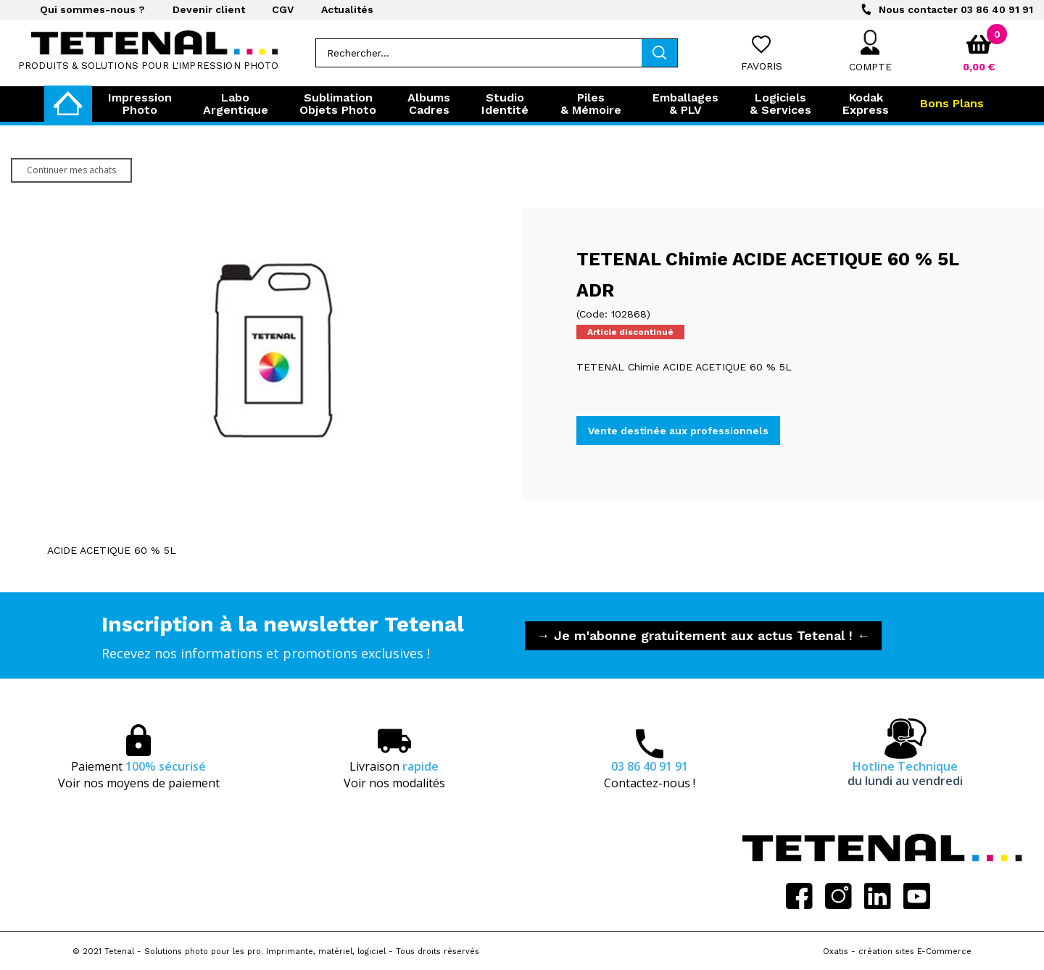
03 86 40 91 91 (956, 9)
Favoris (761, 66)
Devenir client (209, 9)
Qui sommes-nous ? (92, 9)
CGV (283, 9)
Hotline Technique (905, 773)
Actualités (347, 9)
